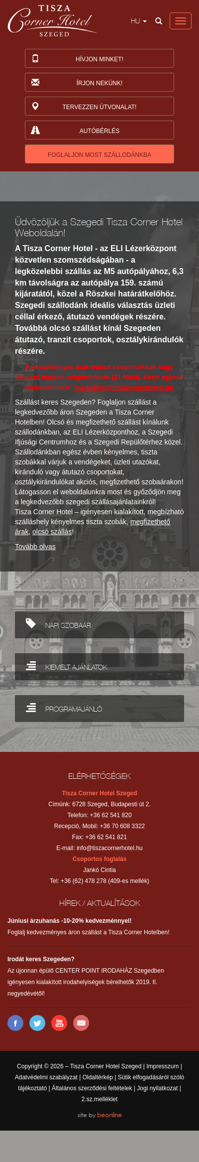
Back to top (99, 753)
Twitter (37, 1023)
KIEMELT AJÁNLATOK (66, 665)
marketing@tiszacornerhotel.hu (124, 387)
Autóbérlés (74, 132)
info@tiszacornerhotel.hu (110, 848)
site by (100, 1115)
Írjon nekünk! (76, 84)
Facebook (15, 1023)
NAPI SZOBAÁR (58, 623)
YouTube (59, 1023)
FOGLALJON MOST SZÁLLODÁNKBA (99, 154)
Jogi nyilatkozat (157, 1088)
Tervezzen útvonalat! (83, 108)
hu (139, 20)
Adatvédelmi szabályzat (46, 1077)
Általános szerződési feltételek (92, 1088)
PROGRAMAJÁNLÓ (64, 707)
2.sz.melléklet (100, 1099)
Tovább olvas (35, 547)
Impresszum (162, 1066)
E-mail (81, 1023)
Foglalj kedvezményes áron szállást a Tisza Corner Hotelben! (88, 926)
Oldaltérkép (98, 1077)
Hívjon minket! (76, 60)
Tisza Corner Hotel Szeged (52, 20)
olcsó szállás (52, 532)
